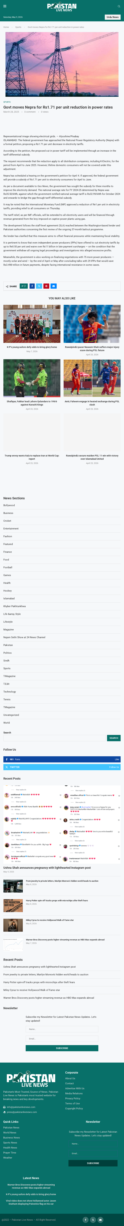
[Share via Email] (54, 286)
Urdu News (113, 17)
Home (6, 27)
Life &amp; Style (12, 614)
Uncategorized (11, 715)
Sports (18, 27)
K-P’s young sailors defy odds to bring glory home (32, 347)
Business (8, 513)
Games (7, 575)
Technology (9, 691)
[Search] (119, 6)
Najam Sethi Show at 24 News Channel (24, 637)
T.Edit (6, 683)
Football (7, 567)
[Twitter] (93, 1219)
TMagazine (9, 707)
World (6, 722)
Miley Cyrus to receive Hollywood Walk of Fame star (50, 920)
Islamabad (9, 598)
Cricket (7, 520)
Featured (8, 544)
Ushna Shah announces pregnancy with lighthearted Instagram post (47, 867)
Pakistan (8, 645)
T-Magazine (9, 676)
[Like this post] (25, 286)
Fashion (7, 536)
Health (6, 583)
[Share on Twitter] (39, 286)
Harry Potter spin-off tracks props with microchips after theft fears (57, 900)
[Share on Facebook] (32, 286)
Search (7, 732)
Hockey (7, 590)
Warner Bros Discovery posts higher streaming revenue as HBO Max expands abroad (65, 939)
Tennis (6, 699)
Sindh (6, 660)
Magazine (8, 629)
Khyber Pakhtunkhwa (14, 606)
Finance (7, 551)
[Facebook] (85, 1219)
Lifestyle (8, 621)
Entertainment (11, 528)
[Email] (100, 1219)
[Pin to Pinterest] (46, 286)
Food (6, 559)
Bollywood (9, 505)
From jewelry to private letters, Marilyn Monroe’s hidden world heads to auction (62, 881)
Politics (7, 652)
